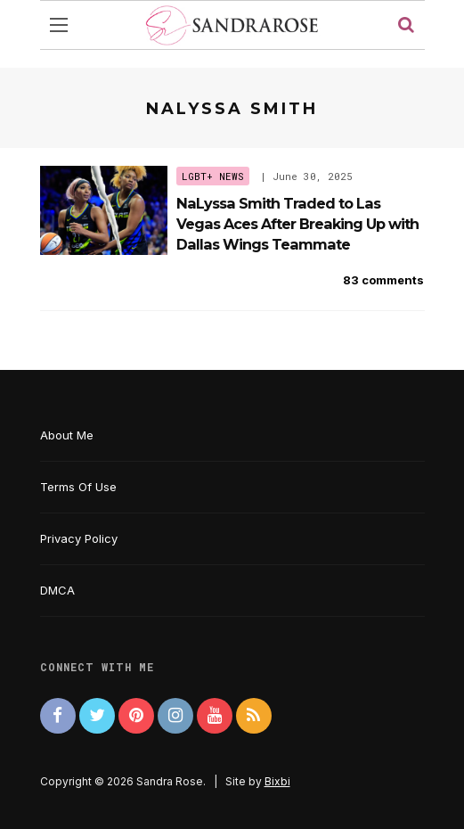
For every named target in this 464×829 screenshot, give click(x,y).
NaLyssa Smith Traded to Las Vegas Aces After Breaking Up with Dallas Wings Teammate (297, 224)
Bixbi (277, 781)
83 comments (383, 280)
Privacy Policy (79, 538)
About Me (67, 435)
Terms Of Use (78, 487)
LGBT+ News (213, 176)
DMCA (57, 590)
